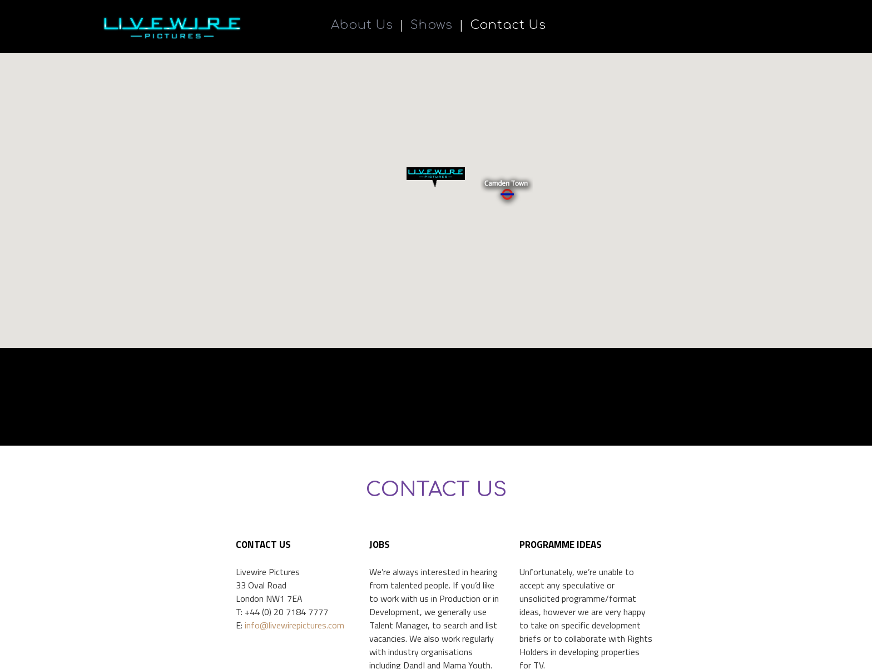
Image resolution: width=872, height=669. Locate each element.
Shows (431, 25)
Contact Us (508, 25)
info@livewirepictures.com (294, 654)
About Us (362, 25)
